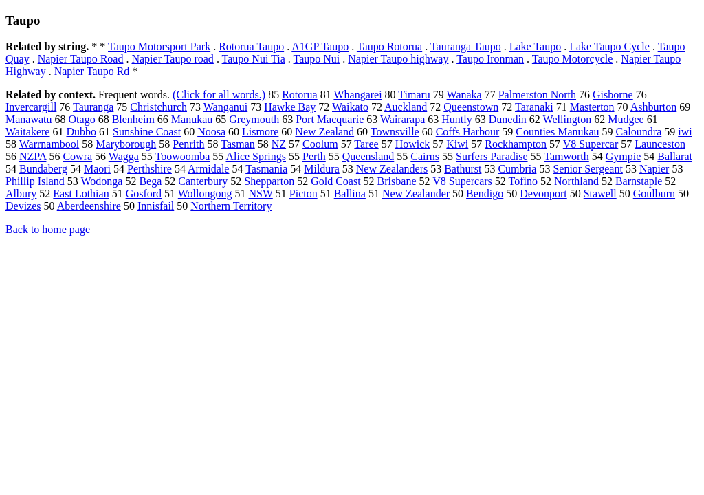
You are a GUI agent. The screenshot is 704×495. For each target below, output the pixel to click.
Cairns (424, 156)
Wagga (124, 156)
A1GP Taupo (320, 46)
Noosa (211, 132)
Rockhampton (516, 144)
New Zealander (416, 193)
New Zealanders (392, 169)
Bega (150, 181)
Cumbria (517, 169)
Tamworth (566, 156)
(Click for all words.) (219, 94)
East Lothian (81, 193)
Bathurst (462, 169)
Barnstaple (638, 181)
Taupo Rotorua (389, 46)
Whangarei (357, 94)
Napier (654, 169)
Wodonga (102, 181)
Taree (366, 144)
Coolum (320, 144)
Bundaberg (43, 169)
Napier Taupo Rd (92, 71)
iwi (685, 132)
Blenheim (133, 119)
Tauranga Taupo (465, 46)
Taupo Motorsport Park (159, 46)
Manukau (191, 119)
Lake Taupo (535, 46)
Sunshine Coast (147, 132)
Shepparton (269, 181)
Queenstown (470, 107)
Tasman (238, 144)
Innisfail (156, 206)
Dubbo (81, 132)
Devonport (543, 193)
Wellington (567, 119)
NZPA (32, 156)
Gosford (144, 193)
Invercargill (31, 107)
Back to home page (48, 229)
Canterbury (203, 181)
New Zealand (324, 132)
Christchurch (158, 107)
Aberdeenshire (89, 206)
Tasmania (266, 169)
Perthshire (149, 169)
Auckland (405, 107)
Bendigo (484, 193)
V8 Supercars (462, 181)
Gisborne (613, 94)
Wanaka (464, 94)
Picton (303, 193)
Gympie (623, 156)
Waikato (350, 107)
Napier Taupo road (172, 59)
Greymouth (254, 119)
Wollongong (205, 193)
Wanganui (226, 107)
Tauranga (93, 107)
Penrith (188, 144)
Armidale (208, 169)
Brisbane (397, 181)
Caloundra (639, 132)
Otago (82, 119)
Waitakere (28, 132)
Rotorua (300, 94)
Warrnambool (49, 144)
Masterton (592, 107)
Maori (97, 169)
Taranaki (534, 107)
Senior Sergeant (587, 169)
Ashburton (653, 107)
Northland (576, 181)
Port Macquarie (330, 119)
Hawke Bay (290, 107)
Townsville (395, 132)
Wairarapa (402, 119)
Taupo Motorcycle (572, 59)
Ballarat (674, 156)
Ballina (350, 193)
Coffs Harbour (468, 132)
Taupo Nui (317, 59)
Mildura (322, 169)
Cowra (77, 156)
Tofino (523, 181)
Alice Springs (256, 156)
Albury (21, 193)
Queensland (368, 156)
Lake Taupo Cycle (609, 46)
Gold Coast (335, 181)
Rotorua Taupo (251, 46)
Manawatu (29, 119)
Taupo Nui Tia (253, 59)
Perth (314, 156)
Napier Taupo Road (81, 59)
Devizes (23, 206)
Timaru (414, 94)
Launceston (660, 144)
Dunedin (508, 119)
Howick (412, 144)
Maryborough (126, 144)
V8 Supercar (590, 144)
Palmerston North (537, 94)
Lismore (260, 132)
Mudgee (626, 119)
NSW (261, 193)
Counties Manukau (557, 132)
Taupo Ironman (490, 59)
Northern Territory (231, 206)
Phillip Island (35, 181)
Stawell (600, 193)
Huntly (456, 119)
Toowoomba (182, 156)
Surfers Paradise (491, 156)
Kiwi (457, 144)
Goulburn (654, 193)
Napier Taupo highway (398, 59)
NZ (279, 144)
